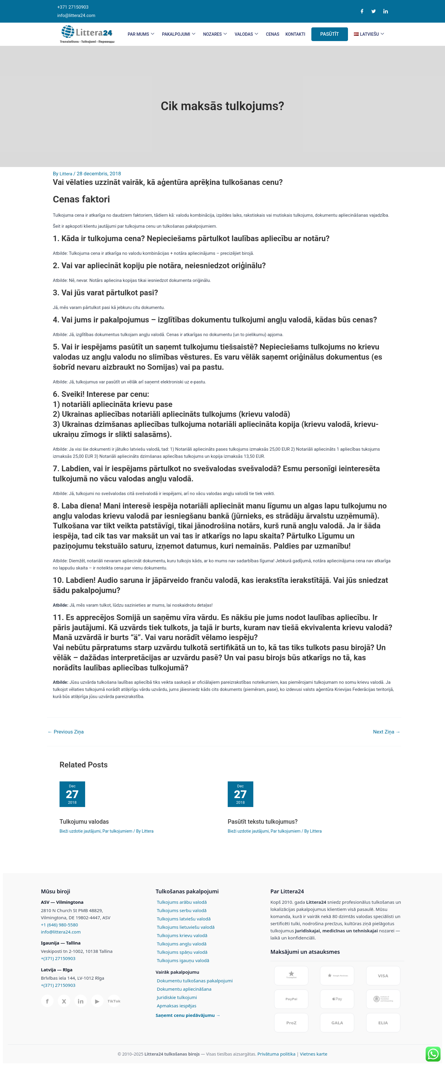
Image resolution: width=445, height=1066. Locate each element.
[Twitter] (373, 11)
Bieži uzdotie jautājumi (80, 830)
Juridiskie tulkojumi (177, 997)
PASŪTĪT (329, 34)
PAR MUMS (140, 34)
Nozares (215, 34)
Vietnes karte (313, 1053)
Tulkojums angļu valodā (182, 943)
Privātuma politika (276, 1053)
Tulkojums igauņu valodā (183, 960)
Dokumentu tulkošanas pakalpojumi (195, 980)
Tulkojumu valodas (85, 821)
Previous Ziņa (66, 731)
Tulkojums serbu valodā (182, 910)
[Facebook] (362, 11)
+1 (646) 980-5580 (59, 924)
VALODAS (246, 34)
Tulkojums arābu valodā (182, 902)
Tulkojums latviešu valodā (184, 918)
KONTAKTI (295, 34)
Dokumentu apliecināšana (184, 989)
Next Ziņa (387, 731)
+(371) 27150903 (58, 958)
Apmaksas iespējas (176, 1005)
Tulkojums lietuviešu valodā (186, 927)
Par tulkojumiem (118, 830)
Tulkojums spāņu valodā (182, 952)
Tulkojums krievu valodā (182, 935)
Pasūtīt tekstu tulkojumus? (263, 821)
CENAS (272, 34)
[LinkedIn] (385, 11)
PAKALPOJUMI (178, 34)
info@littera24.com (61, 931)
